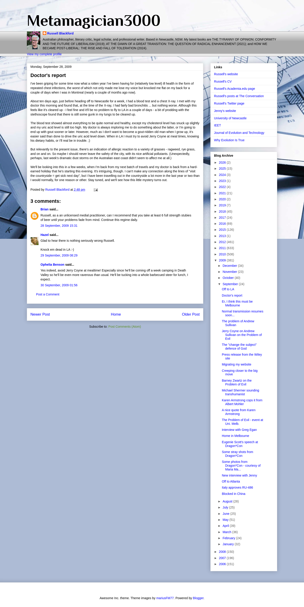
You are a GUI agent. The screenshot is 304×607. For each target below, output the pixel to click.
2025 (223, 168)
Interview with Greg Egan (239, 430)
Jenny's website (225, 111)
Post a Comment (47, 294)
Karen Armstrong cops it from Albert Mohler (242, 402)
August (228, 501)
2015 (223, 229)
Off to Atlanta (231, 481)
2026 (223, 162)
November (230, 272)
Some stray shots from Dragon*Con (237, 453)
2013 (223, 236)
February (229, 538)
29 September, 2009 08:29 (59, 255)
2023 (223, 181)
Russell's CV (223, 81)
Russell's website (226, 74)
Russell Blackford (60, 33)
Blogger (198, 598)
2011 (223, 248)
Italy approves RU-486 (237, 487)
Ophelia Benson (52, 264)
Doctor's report (232, 295)
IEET (217, 125)
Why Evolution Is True (229, 140)
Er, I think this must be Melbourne (237, 303)
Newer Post (40, 314)
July (226, 507)
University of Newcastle (230, 118)
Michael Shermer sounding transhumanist (240, 392)
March (227, 532)
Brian (45, 209)
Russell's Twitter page (229, 103)
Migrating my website (236, 364)
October (229, 278)
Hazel (45, 235)
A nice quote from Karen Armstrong (238, 412)
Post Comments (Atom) (124, 326)
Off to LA (228, 289)
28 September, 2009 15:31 (59, 225)
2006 (223, 564)
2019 (223, 205)
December (230, 265)
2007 (223, 558)
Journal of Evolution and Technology (239, 133)
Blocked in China (233, 494)
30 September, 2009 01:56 (59, 285)
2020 (223, 199)
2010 (223, 254)
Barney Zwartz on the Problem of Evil (237, 382)
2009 (223, 260)
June (226, 513)
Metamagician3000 (94, 20)
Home (116, 314)
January (229, 544)
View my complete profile (44, 54)
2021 (223, 193)
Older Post (191, 314)
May (226, 520)
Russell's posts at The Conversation (239, 96)
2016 (223, 223)
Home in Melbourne (235, 436)
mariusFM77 (165, 598)
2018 (223, 211)
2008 (223, 552)
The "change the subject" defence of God (239, 346)
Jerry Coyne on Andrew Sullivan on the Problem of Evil (242, 334)
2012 (223, 242)
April (226, 526)
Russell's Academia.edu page (234, 88)
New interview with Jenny (239, 475)
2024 (223, 175)
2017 (223, 217)
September (231, 284)
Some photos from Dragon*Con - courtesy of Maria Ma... (241, 465)
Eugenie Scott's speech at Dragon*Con (240, 444)
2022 (223, 187)
